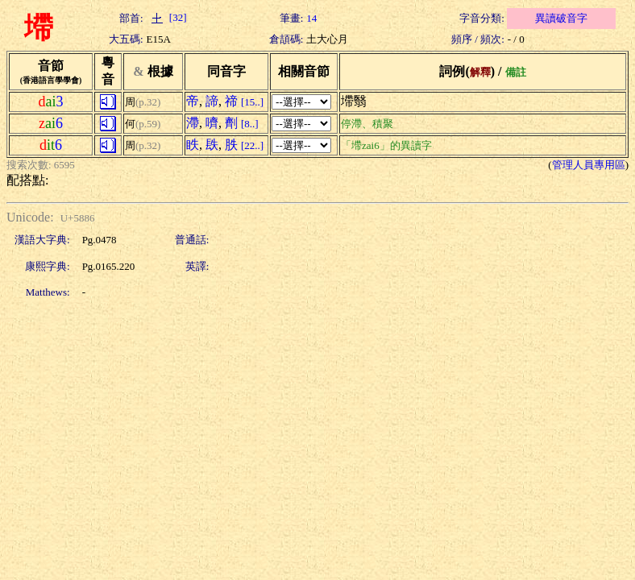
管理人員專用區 (588, 165)
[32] (167, 17)
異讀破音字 (561, 18)
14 (311, 18)
